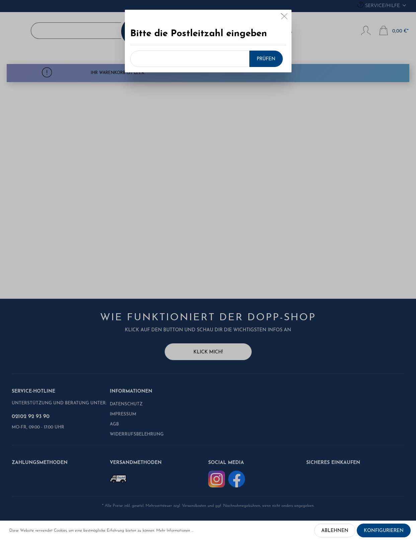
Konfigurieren (384, 530)
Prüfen (266, 59)
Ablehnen (334, 530)
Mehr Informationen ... (174, 531)
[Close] (284, 18)
